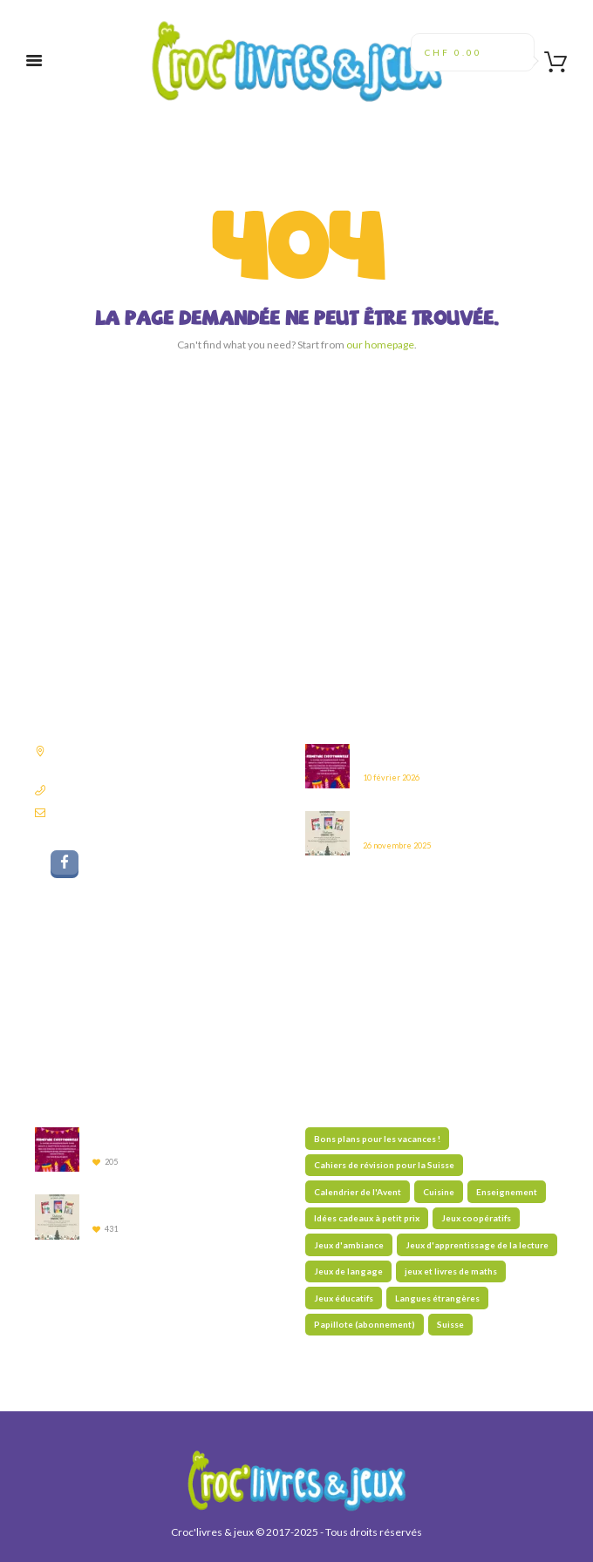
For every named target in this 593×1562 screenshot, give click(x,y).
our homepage (380, 344)
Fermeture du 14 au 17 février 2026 (437, 755)
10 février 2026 (391, 777)
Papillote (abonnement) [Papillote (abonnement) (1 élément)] (364, 1324)
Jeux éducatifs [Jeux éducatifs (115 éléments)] (343, 1298)
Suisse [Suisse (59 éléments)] (450, 1324)
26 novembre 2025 (397, 845)
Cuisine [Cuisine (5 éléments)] (438, 1192)
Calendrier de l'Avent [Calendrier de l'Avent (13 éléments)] (357, 1192)
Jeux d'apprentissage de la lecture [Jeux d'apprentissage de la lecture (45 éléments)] (477, 1245)
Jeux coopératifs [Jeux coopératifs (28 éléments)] (476, 1218)
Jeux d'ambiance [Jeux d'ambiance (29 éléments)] (349, 1245)
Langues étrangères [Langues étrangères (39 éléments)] (437, 1298)
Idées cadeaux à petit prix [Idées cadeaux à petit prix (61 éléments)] (366, 1218)
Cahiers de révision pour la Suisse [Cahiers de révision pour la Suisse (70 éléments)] (384, 1165)
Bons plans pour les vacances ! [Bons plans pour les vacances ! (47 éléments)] (377, 1138)
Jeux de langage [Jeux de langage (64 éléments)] (348, 1271)
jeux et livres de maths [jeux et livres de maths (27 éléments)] (451, 1271)
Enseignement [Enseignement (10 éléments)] (506, 1192)
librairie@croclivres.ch (103, 812)
